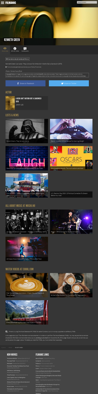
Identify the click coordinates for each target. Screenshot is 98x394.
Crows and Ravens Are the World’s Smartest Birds (48, 368)
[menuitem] (3, 344)
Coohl (37, 365)
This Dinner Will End (12, 355)
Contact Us (38, 358)
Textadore (38, 390)
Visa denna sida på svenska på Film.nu (17, 59)
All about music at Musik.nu (20, 204)
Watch (37, 377)
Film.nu (38, 363)
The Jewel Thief (11, 358)
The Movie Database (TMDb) (61, 332)
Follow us (38, 360)
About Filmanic (39, 355)
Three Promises (11, 372)
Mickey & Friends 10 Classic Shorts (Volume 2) (18, 378)
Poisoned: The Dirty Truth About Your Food (18, 363)
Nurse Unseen (10, 383)
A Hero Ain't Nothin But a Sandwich (46, 64)
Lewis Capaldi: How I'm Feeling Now (16, 374)
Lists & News (12, 115)
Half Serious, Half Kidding (13, 367)
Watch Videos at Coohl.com (20, 267)
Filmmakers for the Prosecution (15, 386)
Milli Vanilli (9, 360)
